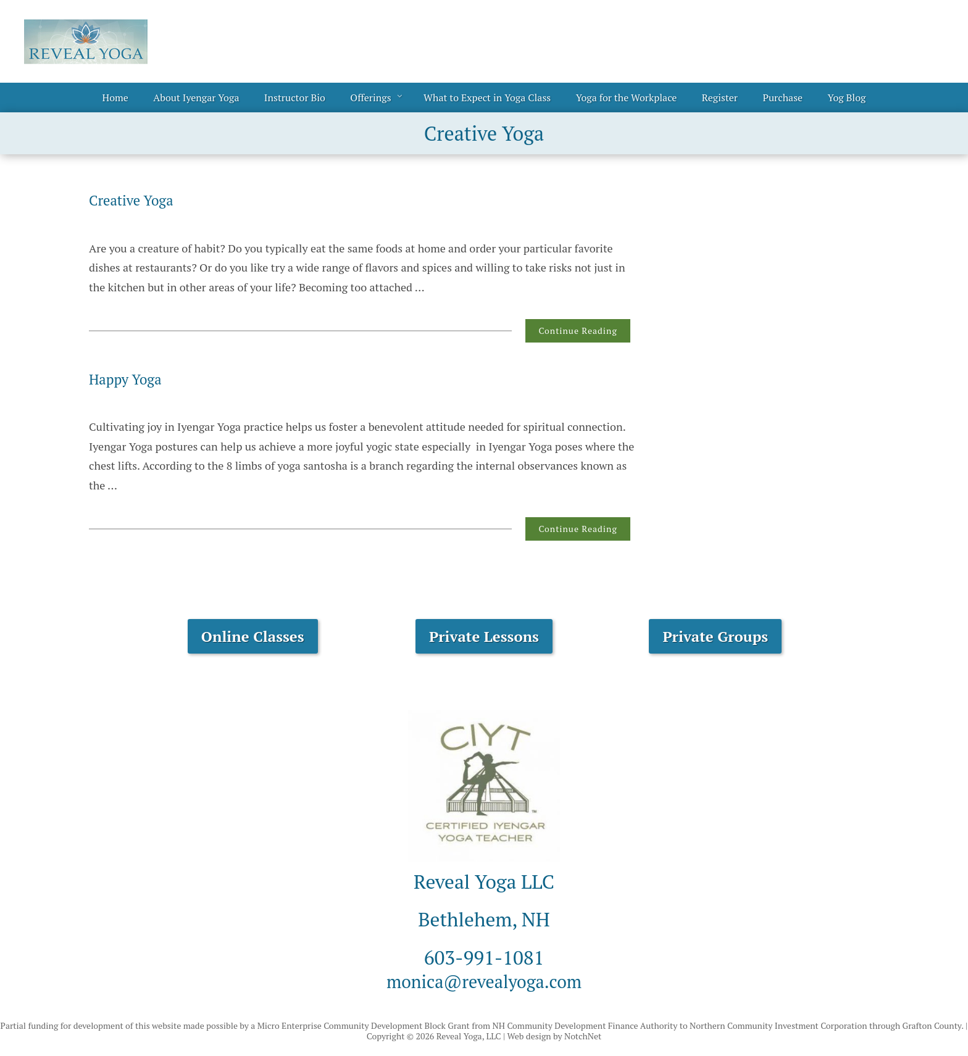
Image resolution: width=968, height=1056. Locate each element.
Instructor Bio (294, 97)
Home (115, 97)
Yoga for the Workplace (626, 97)
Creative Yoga (135, 200)
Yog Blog (847, 97)
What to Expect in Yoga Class (487, 97)
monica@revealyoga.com (484, 981)
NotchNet (582, 1036)
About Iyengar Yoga (196, 97)
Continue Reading (577, 330)
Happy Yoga (128, 379)
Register (720, 97)
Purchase (782, 97)
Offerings (370, 97)
